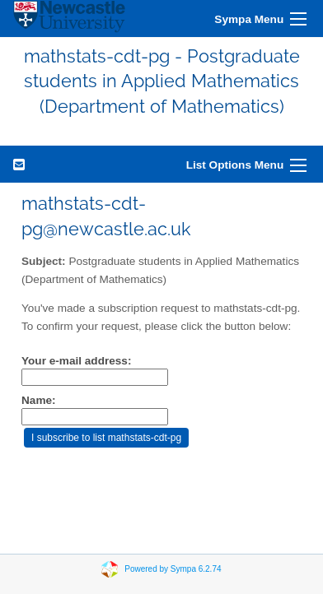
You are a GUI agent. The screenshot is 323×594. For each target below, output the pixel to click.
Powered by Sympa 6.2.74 (172, 568)
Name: (38, 400)
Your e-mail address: (76, 361)
